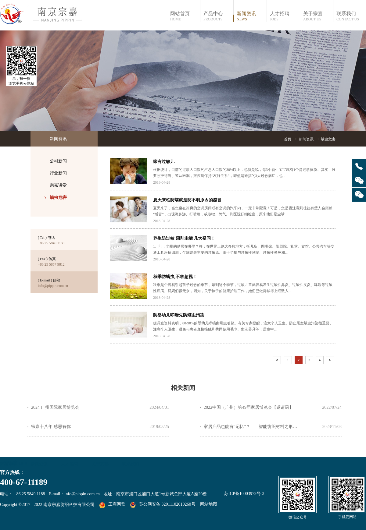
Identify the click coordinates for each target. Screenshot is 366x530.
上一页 (277, 361)
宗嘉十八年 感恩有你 (51, 426)
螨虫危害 (328, 139)
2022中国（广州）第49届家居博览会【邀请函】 (248, 407)
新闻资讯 (306, 139)
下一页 (331, 361)
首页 (287, 139)
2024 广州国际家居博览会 (55, 407)
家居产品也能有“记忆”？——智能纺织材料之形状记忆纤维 (252, 426)
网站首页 (185, 16)
